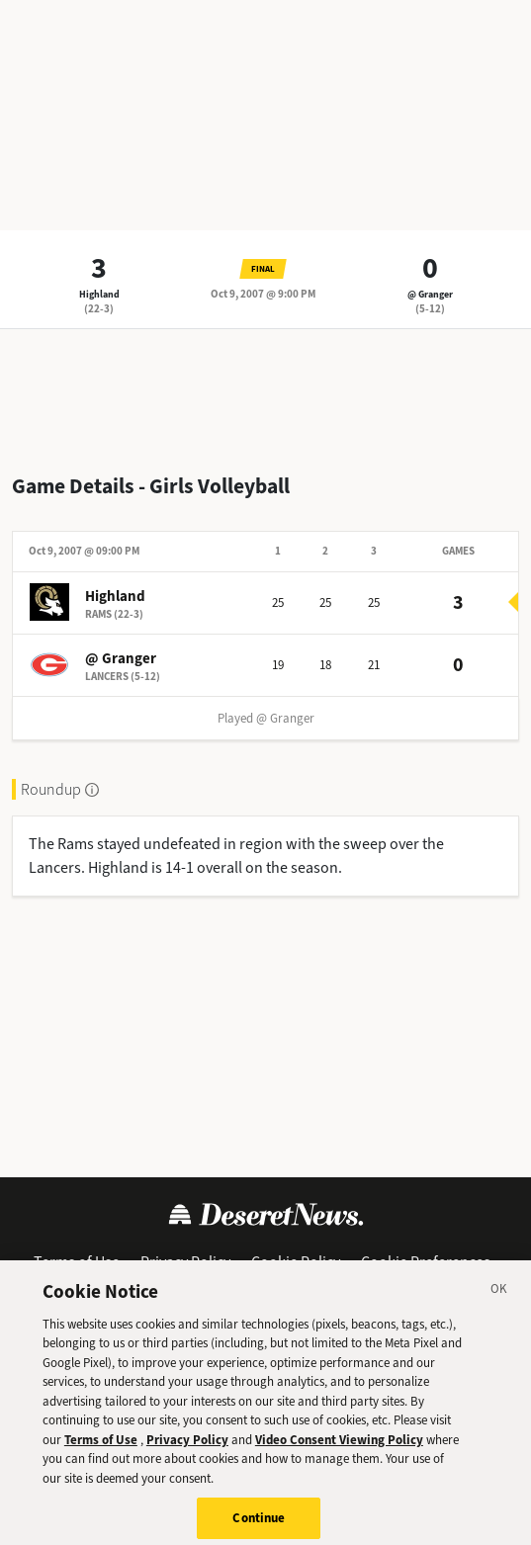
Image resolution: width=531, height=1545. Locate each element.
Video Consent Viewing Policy (339, 1449)
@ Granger (430, 294)
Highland (99, 294)
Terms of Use (77, 1261)
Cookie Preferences (425, 1261)
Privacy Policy (185, 1261)
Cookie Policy (295, 1261)
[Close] (499, 1302)
